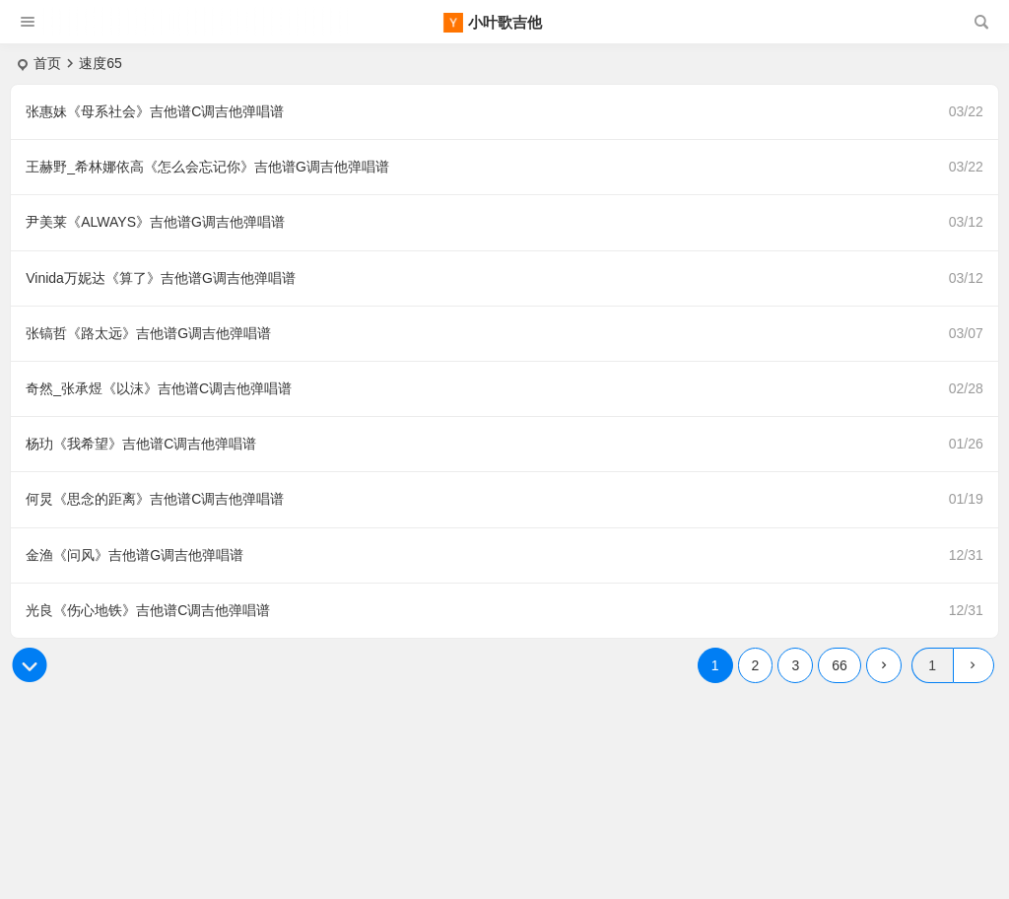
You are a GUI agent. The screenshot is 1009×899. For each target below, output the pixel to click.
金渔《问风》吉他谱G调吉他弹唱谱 (134, 555)
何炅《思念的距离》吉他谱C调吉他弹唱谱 (155, 499)
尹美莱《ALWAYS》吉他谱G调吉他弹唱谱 (155, 222)
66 (839, 665)
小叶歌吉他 (505, 22)
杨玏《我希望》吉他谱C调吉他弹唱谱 (141, 443)
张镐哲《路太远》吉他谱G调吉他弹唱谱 (148, 333)
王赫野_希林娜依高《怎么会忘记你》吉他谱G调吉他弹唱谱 (207, 166)
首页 (47, 63)
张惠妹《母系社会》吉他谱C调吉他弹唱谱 (155, 111)
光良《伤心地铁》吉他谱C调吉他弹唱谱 (148, 610)
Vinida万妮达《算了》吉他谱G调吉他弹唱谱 (161, 278)
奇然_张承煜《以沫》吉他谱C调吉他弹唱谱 (159, 388)
